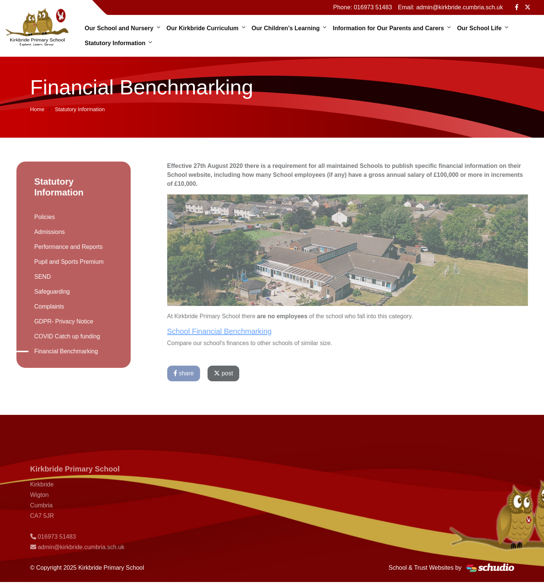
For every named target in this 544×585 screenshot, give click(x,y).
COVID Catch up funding (60, 336)
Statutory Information (115, 43)
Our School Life (479, 28)
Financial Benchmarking (59, 351)
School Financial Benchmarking (226, 331)
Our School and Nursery (119, 28)
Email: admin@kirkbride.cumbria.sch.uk (450, 7)
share (190, 373)
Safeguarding (45, 291)
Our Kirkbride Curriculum (203, 28)
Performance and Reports (61, 247)
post (230, 373)
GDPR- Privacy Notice (56, 321)
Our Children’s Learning (286, 28)
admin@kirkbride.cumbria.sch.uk (81, 554)
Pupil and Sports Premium (62, 262)
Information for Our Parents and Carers (388, 28)
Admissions (42, 232)
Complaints (42, 306)
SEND (35, 276)
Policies (37, 217)
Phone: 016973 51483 (362, 7)
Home (37, 109)
